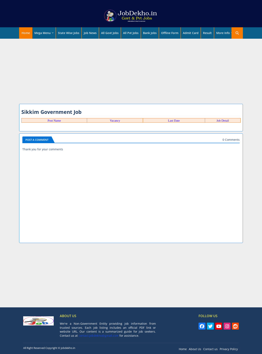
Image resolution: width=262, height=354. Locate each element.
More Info (223, 33)
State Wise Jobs (68, 33)
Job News (90, 33)
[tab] (25, 33)
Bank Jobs (150, 33)
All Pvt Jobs (131, 33)
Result (207, 33)
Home (26, 33)
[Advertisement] (131, 70)
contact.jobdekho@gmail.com (99, 336)
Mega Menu (42, 33)
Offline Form (169, 33)
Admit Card (191, 33)
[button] (237, 33)
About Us (195, 349)
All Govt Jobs (110, 33)
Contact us (210, 349)
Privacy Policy (229, 349)
